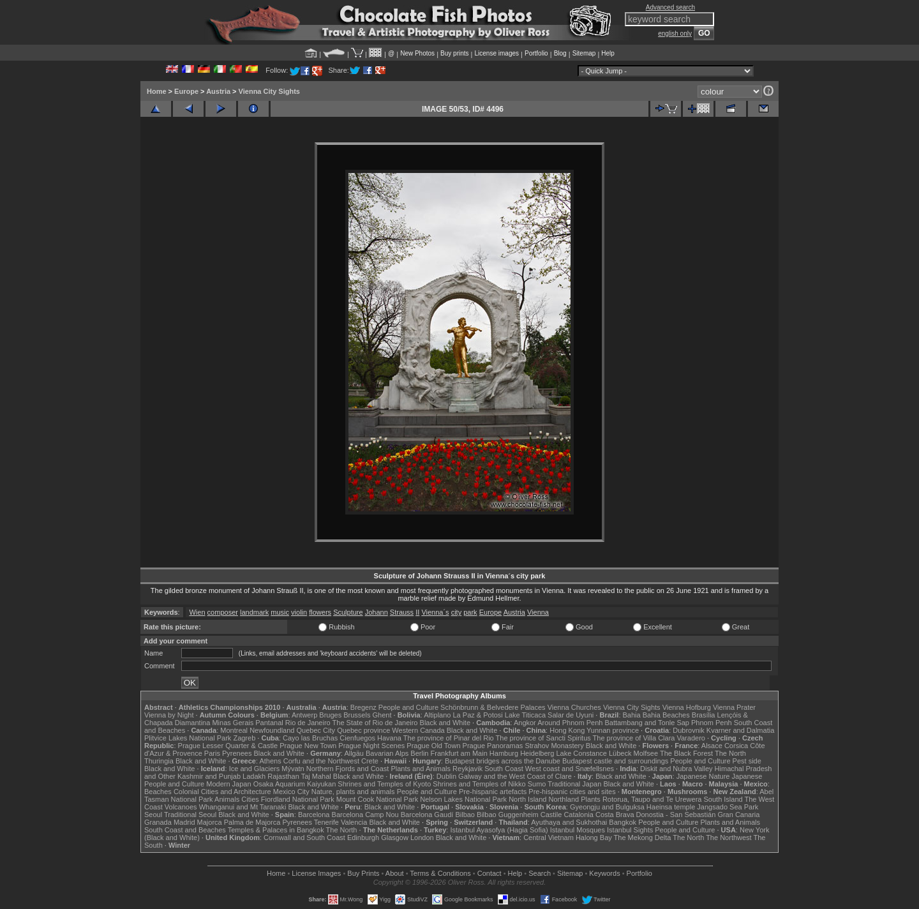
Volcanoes (181, 807)
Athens (270, 761)
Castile (551, 814)
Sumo (537, 784)
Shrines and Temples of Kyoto (384, 784)
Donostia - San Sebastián (676, 814)
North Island (527, 799)
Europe (186, 91)
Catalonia (578, 814)
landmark (254, 612)
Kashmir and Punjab (209, 776)
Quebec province (363, 730)
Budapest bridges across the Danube (502, 761)
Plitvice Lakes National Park (187, 738)
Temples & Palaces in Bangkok (276, 830)
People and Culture (408, 707)
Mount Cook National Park (377, 799)
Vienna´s (435, 612)
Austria (218, 91)
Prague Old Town (433, 745)
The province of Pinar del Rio (448, 738)
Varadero (690, 738)
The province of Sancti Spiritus (543, 738)
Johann (376, 612)
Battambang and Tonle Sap (646, 722)
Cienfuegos (357, 738)
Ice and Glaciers (254, 768)
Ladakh (254, 776)
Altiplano (437, 715)
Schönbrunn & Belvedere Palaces (493, 707)
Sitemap (584, 53)
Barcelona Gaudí (427, 814)
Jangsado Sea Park (727, 807)
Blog (560, 53)
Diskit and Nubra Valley (676, 768)
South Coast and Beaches (185, 830)
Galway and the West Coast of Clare (515, 776)
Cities (250, 799)
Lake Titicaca (525, 715)
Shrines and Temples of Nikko (479, 784)
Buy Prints (363, 873)
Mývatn (292, 768)
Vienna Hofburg (686, 707)
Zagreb (244, 738)
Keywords (604, 873)
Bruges (330, 715)
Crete (369, 761)
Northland (564, 799)
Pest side (747, 761)
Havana (389, 738)
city (456, 612)
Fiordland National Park (297, 799)
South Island (723, 799)
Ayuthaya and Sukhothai (569, 822)
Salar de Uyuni (571, 715)
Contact (489, 873)
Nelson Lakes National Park (463, 799)
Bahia (632, 715)
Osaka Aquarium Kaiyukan (294, 784)
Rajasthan (283, 776)
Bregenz (363, 707)
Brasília (703, 715)
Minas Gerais (232, 722)
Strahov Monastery (554, 745)
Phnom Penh (711, 722)
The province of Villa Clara (634, 738)
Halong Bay (594, 837)
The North (730, 753)
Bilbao (465, 814)
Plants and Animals (421, 768)
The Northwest (729, 837)
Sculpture (347, 612)
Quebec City (316, 730)
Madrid (184, 822)
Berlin (419, 753)
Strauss (402, 612)
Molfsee (646, 753)
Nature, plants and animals (353, 791)
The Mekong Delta (642, 837)
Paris (212, 753)
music (280, 612)
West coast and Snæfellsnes (569, 768)
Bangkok (622, 822)
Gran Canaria (738, 814)
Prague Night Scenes (371, 745)
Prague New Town (308, 745)
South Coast (503, 768)
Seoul (153, 814)
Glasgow (394, 837)
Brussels (356, 715)
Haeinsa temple (670, 807)
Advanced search (670, 7)
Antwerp (304, 715)
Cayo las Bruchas (310, 738)
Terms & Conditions (440, 873)
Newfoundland (272, 730)
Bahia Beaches (666, 715)
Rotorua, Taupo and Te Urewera (652, 799)
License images (497, 53)
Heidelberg (537, 753)
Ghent (382, 715)
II (417, 612)
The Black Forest (686, 753)
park (470, 612)
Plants (591, 799)
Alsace (711, 745)
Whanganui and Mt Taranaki (243, 807)
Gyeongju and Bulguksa (607, 807)
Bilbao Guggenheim (508, 814)
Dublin (446, 776)
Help (608, 53)
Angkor (525, 722)
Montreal (234, 730)
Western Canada (418, 730)
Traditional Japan (574, 784)
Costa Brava (614, 814)
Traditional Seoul (190, 814)
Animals (226, 799)
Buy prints (454, 53)
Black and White (445, 722)
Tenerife (326, 822)
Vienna (538, 612)
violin (299, 612)
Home (157, 91)
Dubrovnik (689, 730)
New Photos (417, 53)
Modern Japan (228, 784)
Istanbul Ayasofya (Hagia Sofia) (499, 830)
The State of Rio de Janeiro (375, 722)
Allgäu (354, 753)
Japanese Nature (703, 776)
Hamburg (503, 753)
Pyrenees (236, 753)
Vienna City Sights (269, 91)
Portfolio (536, 53)
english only (675, 33)
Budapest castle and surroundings (615, 761)
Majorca (209, 822)
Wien (197, 612)
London (422, 837)
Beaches (158, 791)
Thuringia (159, 761)
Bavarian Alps (387, 753)
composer (222, 612)
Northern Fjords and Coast (347, 768)
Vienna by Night (168, 715)
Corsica (736, 745)
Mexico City (291, 791)
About (394, 873)
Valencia (354, 822)
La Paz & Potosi (478, 715)
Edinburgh (363, 837)
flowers (320, 612)
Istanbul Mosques (577, 830)
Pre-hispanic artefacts (493, 791)
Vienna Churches (574, 707)
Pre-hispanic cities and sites (571, 791)
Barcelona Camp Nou (365, 814)
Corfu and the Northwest (321, 761)
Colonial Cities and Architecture (222, 791)
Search (539, 873)
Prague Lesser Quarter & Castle (228, 745)
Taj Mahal (316, 776)
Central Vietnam (548, 837)
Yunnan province (613, 730)
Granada (158, 822)
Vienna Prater (734, 707)
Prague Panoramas (493, 745)
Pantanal (269, 722)
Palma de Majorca (252, 822)
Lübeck (620, 753)
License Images (316, 873)
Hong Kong (567, 730)
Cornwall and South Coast (304, 837)
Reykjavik (467, 768)
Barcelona (314, 814)
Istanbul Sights (630, 830)
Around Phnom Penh (569, 722)
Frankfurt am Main (459, 753)
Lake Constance (581, 753)
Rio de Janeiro (308, 722)
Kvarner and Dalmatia (740, 730)
